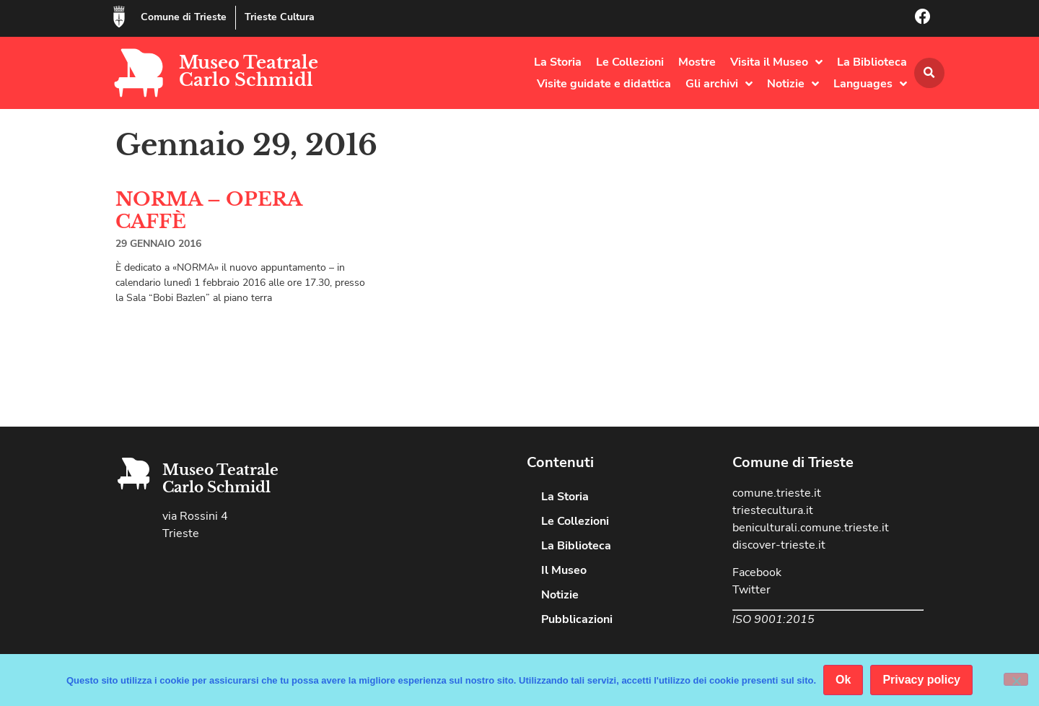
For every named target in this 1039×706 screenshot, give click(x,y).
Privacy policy (921, 680)
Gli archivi (719, 84)
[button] (929, 73)
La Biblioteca (872, 62)
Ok (843, 680)
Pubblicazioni (577, 619)
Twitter (751, 590)
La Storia (558, 62)
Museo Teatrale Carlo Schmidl (248, 71)
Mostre (697, 62)
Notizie (793, 84)
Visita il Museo (776, 62)
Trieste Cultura (280, 17)
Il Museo (564, 570)
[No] (1016, 679)
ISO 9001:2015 (773, 619)
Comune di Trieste (184, 17)
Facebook (756, 572)
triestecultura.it (772, 510)
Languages (870, 84)
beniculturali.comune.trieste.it (810, 528)
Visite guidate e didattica (604, 84)
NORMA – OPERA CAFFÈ (208, 210)
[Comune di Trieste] (119, 16)
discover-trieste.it (778, 545)
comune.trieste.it (776, 493)
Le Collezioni (630, 62)
